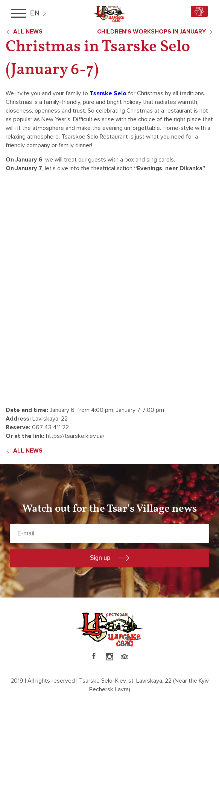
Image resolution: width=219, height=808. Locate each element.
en (35, 13)
